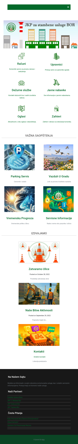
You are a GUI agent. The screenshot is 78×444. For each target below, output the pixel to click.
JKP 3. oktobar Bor (14, 401)
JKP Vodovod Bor (13, 404)
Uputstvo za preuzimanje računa (19, 425)
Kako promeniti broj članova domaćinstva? (22, 419)
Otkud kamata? (12, 422)
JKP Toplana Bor (13, 407)
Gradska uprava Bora (14, 397)
